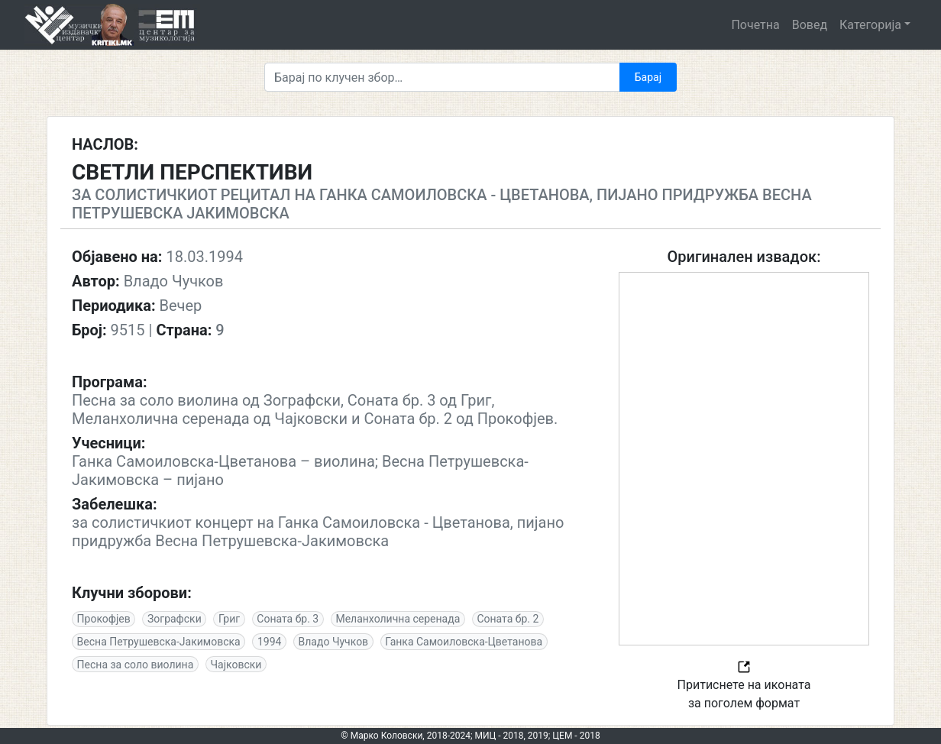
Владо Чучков (334, 642)
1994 (269, 642)
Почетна (755, 25)
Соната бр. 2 (507, 619)
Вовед (809, 25)
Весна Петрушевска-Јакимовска (159, 642)
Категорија (870, 25)
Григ (229, 619)
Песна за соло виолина (135, 664)
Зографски (174, 619)
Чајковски (235, 664)
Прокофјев (104, 619)
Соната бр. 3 (288, 619)
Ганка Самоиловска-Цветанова (463, 642)
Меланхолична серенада (397, 619)
